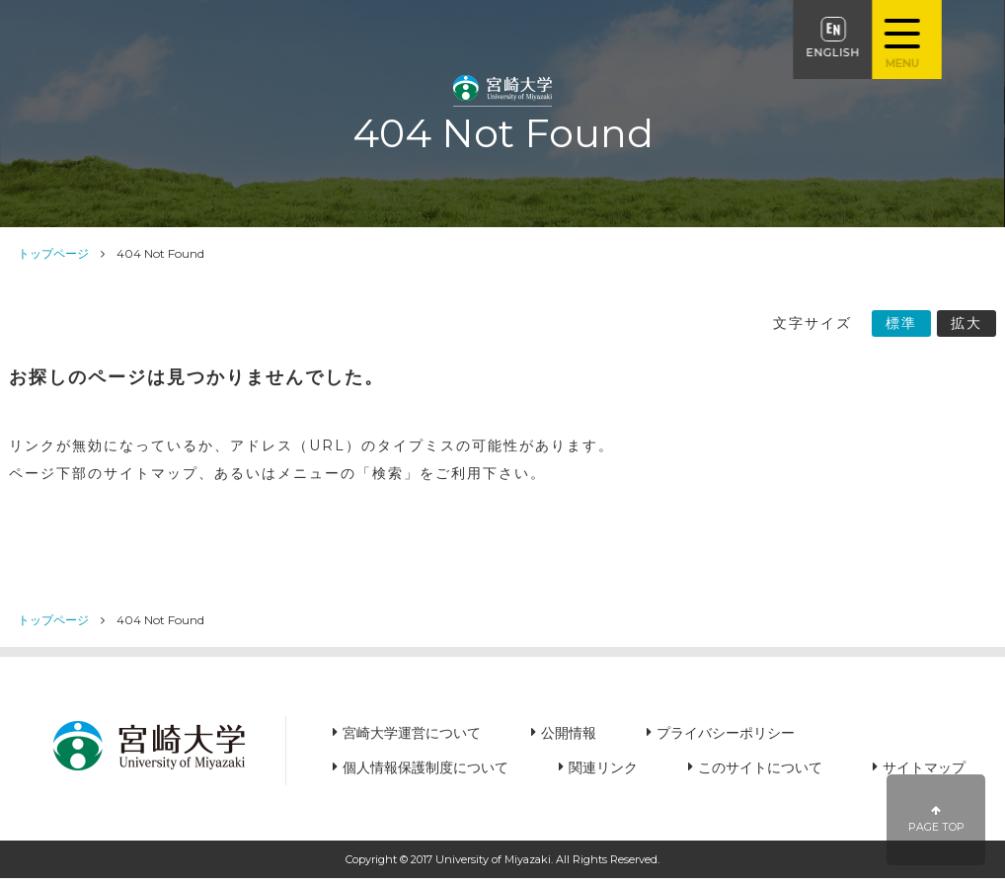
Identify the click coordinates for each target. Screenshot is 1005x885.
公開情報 (568, 733)
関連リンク (603, 767)
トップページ (53, 253)
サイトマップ (924, 767)
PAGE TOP (936, 819)
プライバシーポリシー (726, 733)
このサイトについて (760, 767)
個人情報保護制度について (425, 767)
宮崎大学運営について (412, 733)
